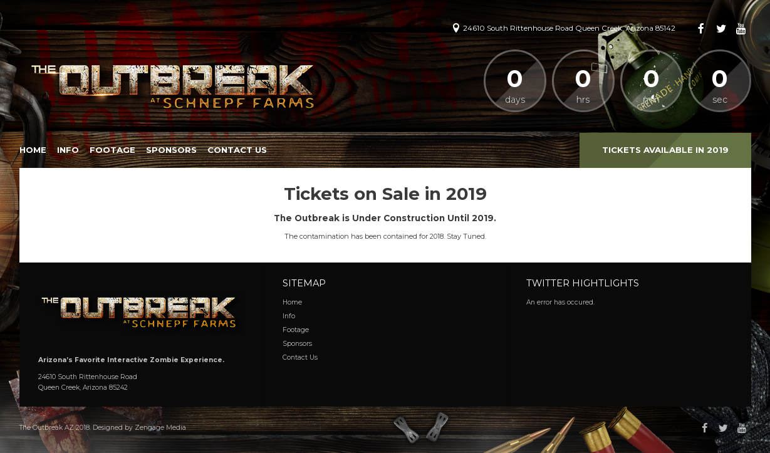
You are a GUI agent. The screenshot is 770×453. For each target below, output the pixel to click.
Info (68, 150)
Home (32, 150)
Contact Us (237, 150)
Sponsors (171, 150)
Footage (112, 150)
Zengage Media (160, 428)
